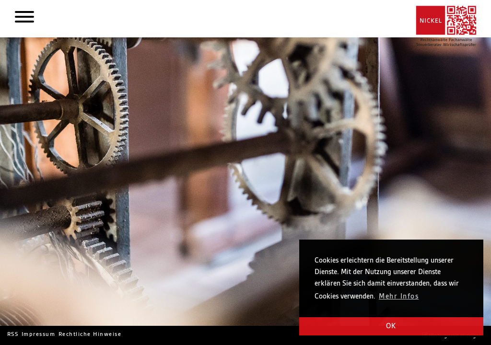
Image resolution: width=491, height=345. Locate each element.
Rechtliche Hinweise (89, 334)
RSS (13, 334)
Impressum (38, 334)
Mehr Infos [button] (399, 296)
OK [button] (391, 326)
